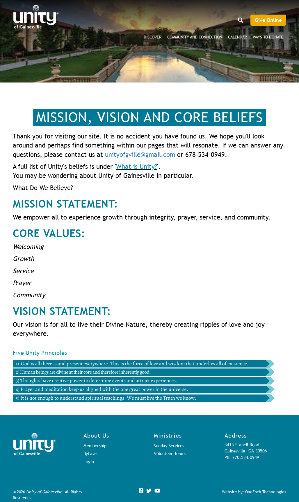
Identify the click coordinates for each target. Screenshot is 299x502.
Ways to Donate (268, 37)
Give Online (268, 20)
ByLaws (90, 453)
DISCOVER (152, 37)
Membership (94, 445)
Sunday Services (169, 445)
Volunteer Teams (170, 453)
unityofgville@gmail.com (140, 155)
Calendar (237, 37)
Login (88, 461)
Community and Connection (194, 37)
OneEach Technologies (265, 491)
